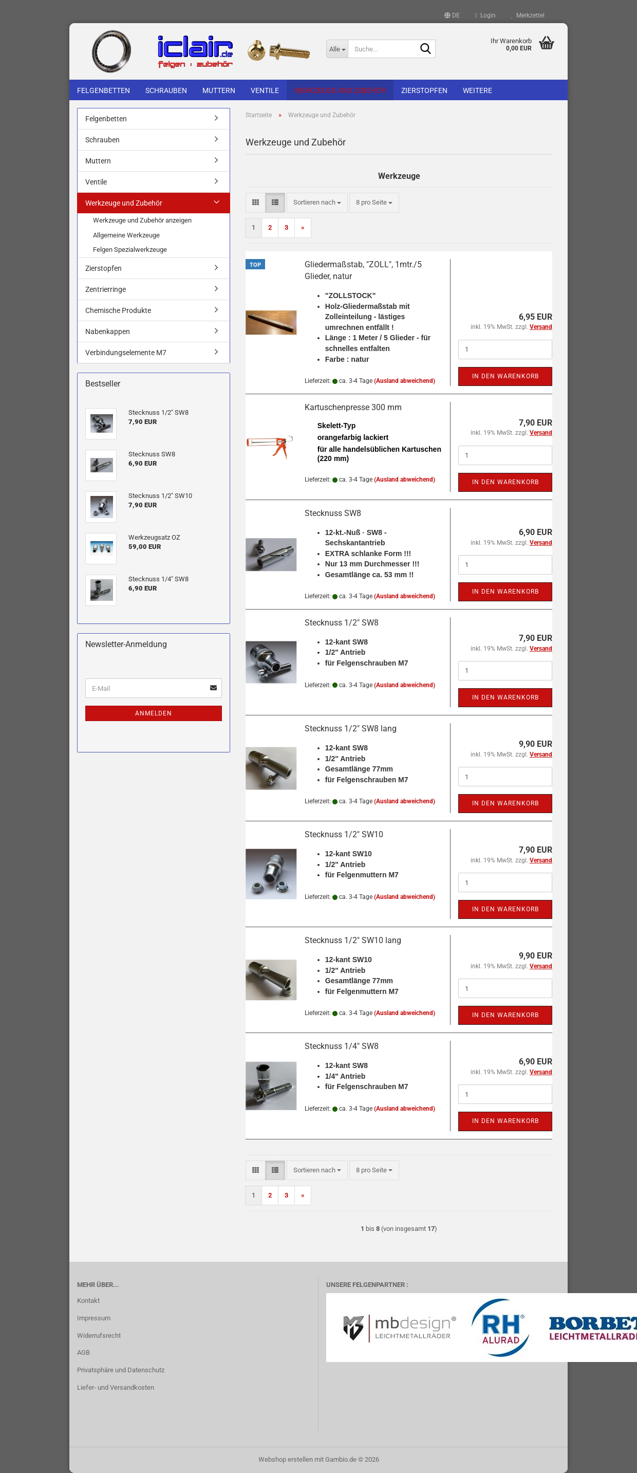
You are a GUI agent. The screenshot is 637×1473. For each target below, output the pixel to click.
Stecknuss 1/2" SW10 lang (353, 940)
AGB (83, 1352)
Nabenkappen (107, 331)
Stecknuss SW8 (333, 513)
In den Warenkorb (505, 376)
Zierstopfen (424, 90)
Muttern (218, 90)
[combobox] (317, 203)
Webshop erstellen (285, 1459)
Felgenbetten (103, 90)
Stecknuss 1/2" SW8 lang (351, 728)
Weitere (477, 90)
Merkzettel (528, 15)
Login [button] (485, 15)
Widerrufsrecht (99, 1335)
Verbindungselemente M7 (125, 352)
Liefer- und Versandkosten (115, 1387)
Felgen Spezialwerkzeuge (130, 249)
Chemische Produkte (118, 310)
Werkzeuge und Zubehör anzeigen (142, 220)
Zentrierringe (105, 289)
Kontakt (88, 1300)
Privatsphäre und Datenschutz (120, 1370)
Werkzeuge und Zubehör (340, 90)
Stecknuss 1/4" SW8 (342, 1046)
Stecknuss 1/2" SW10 (344, 834)
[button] (452, 15)
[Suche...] (337, 49)
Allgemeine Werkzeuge (126, 235)
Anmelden (153, 713)
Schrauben (166, 90)
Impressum (93, 1318)
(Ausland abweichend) (404, 380)
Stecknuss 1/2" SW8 (342, 623)
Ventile (265, 90)
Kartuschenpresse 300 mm (353, 407)
